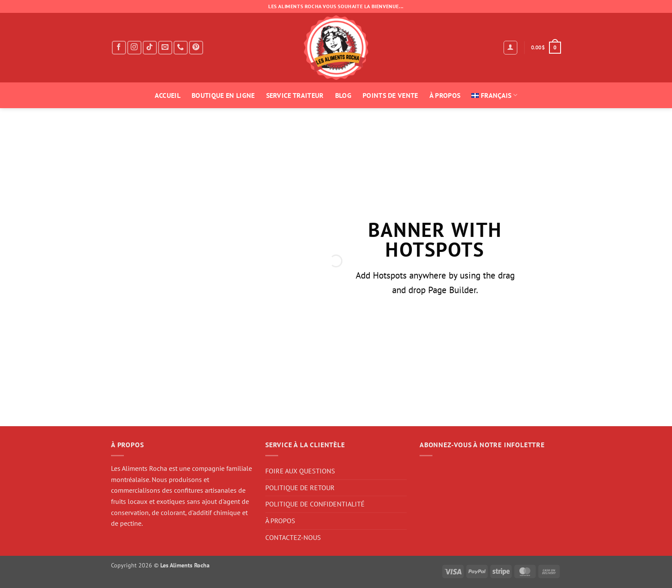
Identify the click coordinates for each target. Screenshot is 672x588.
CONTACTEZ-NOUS (293, 537)
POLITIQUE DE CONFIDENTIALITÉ (315, 504)
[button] (510, 48)
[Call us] (181, 48)
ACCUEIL (167, 95)
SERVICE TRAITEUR (295, 95)
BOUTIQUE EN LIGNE (223, 95)
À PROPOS (445, 95)
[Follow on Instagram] (134, 48)
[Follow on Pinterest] (196, 48)
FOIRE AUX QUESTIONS (300, 471)
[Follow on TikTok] (150, 48)
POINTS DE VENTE (390, 95)
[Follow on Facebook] (119, 48)
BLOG (343, 95)
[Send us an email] (165, 48)
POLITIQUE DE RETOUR (300, 487)
